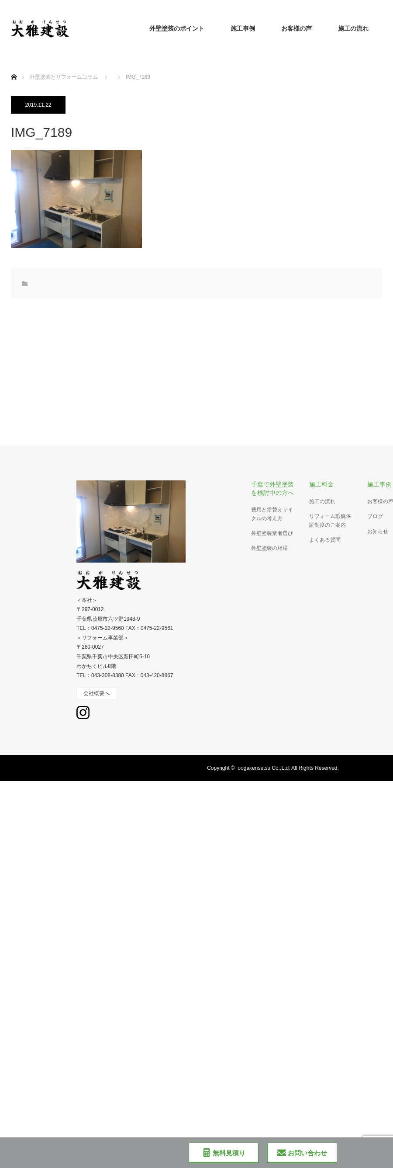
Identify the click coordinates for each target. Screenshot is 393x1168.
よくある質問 (325, 540)
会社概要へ (96, 693)
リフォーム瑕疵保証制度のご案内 (330, 520)
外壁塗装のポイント (176, 28)
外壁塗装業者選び (272, 533)
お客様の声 (296, 28)
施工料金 (321, 484)
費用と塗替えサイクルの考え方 (272, 514)
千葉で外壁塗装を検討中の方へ (272, 488)
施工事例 (243, 28)
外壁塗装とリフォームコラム (64, 77)
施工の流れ (353, 28)
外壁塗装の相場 (269, 548)
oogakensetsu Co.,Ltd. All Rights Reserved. (288, 768)
